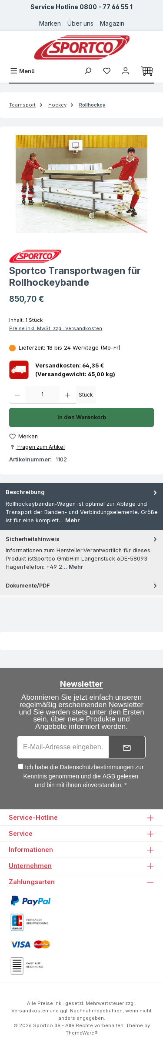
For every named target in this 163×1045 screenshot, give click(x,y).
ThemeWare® (82, 1033)
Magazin (112, 23)
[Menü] (22, 71)
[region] (81, 184)
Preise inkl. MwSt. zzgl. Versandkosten (55, 328)
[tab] (81, 506)
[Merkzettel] (106, 71)
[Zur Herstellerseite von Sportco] (81, 256)
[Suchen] (87, 71)
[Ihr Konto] (125, 71)
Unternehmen (30, 865)
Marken (50, 23)
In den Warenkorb (81, 417)
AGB (109, 776)
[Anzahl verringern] (17, 395)
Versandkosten (29, 1011)
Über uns (80, 23)
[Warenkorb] (147, 71)
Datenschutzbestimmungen (97, 767)
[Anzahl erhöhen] (68, 395)
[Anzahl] (42, 395)
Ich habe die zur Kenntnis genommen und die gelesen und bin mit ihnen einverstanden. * (83, 776)
